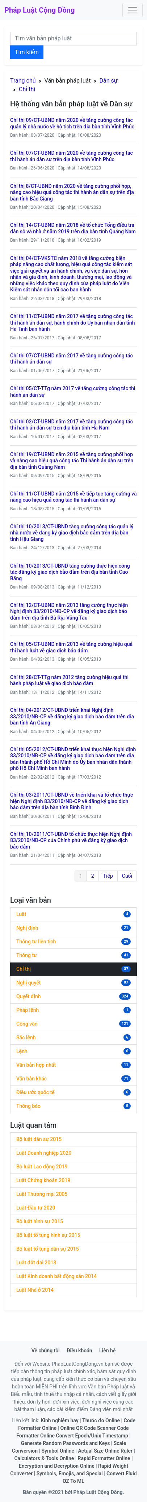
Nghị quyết (28, 983)
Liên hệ (107, 1350)
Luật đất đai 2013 (36, 1262)
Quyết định (28, 996)
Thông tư (26, 955)
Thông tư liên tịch (36, 941)
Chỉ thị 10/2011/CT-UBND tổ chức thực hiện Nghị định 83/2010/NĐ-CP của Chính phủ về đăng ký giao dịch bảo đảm (71, 840)
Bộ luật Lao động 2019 (41, 1167)
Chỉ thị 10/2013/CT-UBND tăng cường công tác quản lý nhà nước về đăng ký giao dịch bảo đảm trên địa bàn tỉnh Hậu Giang (71, 533)
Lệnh (22, 1051)
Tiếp (108, 876)
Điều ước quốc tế (35, 1092)
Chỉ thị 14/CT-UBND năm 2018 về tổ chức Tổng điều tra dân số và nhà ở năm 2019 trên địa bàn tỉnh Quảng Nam (73, 228)
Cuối (127, 876)
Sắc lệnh (25, 1037)
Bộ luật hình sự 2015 (39, 1221)
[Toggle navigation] (132, 10)
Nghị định (27, 928)
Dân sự (109, 80)
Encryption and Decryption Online (56, 1466)
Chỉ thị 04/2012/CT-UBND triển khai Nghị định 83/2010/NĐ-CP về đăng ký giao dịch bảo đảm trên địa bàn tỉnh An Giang (72, 716)
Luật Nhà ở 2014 (35, 1290)
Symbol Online (57, 1451)
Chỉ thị (27, 89)
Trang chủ (23, 80)
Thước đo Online (101, 1420)
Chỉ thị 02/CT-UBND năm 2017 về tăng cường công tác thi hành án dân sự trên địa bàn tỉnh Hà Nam (71, 425)
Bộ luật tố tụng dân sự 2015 (47, 1249)
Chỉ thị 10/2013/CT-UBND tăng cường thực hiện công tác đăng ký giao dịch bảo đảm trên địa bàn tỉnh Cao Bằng (70, 572)
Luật (21, 914)
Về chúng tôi (46, 1350)
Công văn (26, 1024)
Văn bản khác (31, 1079)
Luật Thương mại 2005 (41, 1194)
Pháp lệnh (27, 1010)
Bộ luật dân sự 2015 (39, 1139)
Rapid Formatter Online (104, 1458)
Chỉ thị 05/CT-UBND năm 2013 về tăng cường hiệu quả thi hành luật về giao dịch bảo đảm (71, 647)
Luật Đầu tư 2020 (35, 1208)
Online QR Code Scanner (88, 1428)
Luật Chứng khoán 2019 (43, 1180)
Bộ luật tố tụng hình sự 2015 (48, 1235)
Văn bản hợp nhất (36, 1065)
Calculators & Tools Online (44, 1458)
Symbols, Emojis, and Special (70, 1473)
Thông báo (28, 1106)
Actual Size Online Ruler (105, 1451)
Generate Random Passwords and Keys (65, 1443)
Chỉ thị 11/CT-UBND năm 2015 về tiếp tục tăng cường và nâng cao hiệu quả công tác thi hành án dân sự (73, 497)
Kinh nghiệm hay (59, 1420)
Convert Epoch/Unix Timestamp (92, 1436)
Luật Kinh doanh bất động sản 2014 (56, 1276)
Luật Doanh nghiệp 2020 (43, 1153)
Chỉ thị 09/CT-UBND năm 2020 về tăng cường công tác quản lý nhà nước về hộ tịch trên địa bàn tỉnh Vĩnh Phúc (72, 123)
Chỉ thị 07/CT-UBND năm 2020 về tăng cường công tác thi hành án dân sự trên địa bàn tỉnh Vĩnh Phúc (71, 156)
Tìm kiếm (27, 52)
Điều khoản (79, 1350)
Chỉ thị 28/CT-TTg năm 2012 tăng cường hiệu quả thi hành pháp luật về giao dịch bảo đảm (69, 680)
